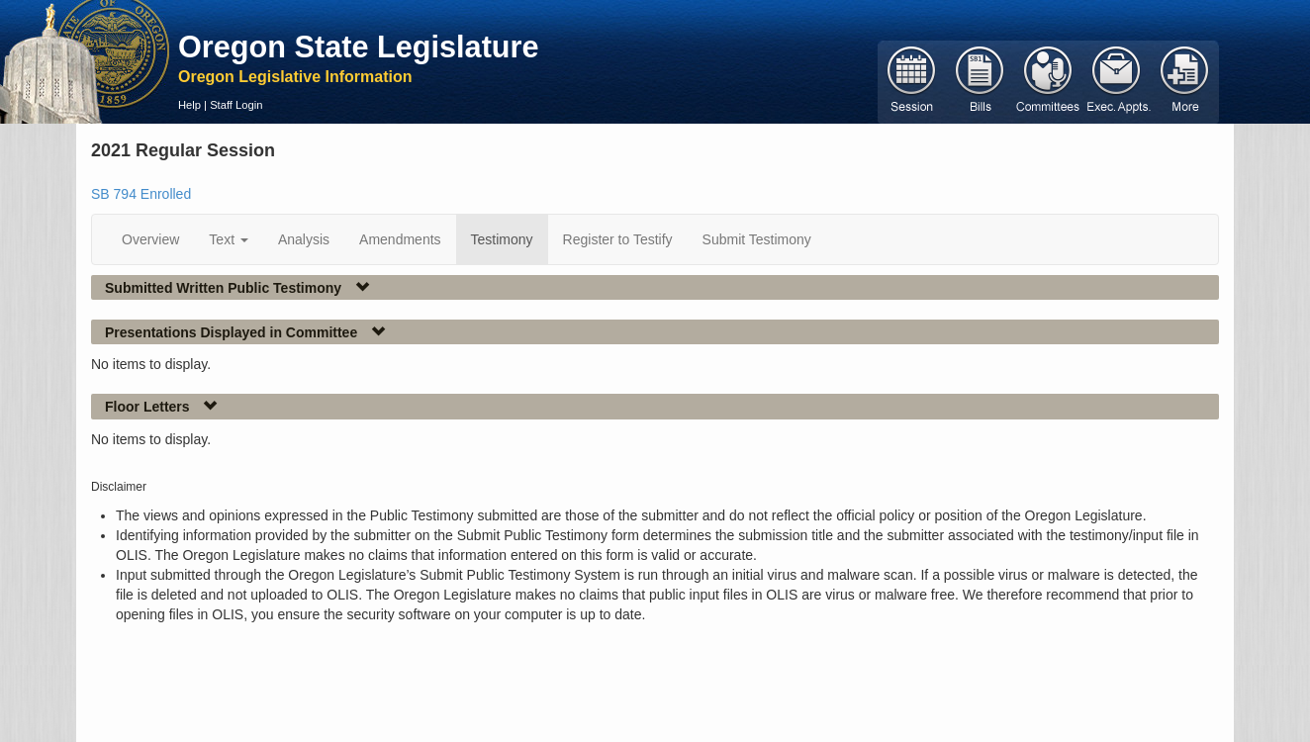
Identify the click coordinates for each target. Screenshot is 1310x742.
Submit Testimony (756, 239)
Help (189, 105)
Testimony (502, 239)
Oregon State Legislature (358, 46)
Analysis (303, 239)
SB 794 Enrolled (141, 194)
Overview (150, 239)
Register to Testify (618, 239)
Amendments (399, 239)
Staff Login (236, 105)
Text (228, 239)
